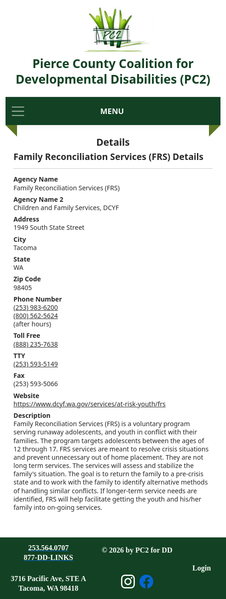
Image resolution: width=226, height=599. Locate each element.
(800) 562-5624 (35, 315)
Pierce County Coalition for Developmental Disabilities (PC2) (113, 71)
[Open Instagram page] (128, 581)
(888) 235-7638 (35, 344)
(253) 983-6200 (35, 307)
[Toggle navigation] (18, 111)
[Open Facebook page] (146, 581)
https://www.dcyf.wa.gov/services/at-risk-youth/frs (89, 403)
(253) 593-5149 (35, 363)
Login (201, 568)
